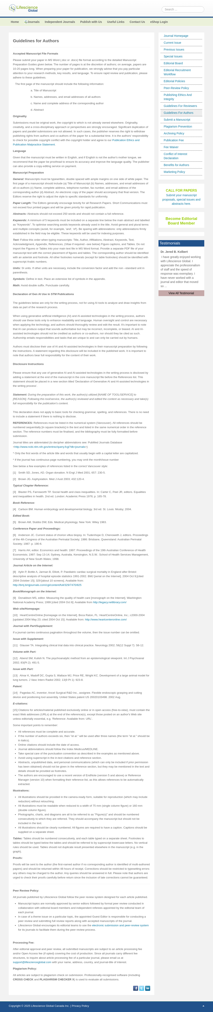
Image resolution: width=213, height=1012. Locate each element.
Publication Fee (174, 140)
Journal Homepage (176, 35)
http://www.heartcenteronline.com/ (106, 619)
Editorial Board (173, 63)
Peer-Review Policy (176, 88)
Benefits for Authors (176, 165)
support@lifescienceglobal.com (32, 962)
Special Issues (173, 56)
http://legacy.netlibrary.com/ (109, 602)
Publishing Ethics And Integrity (178, 97)
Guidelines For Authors (178, 112)
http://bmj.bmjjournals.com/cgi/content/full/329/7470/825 (47, 585)
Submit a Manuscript (177, 119)
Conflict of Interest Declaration (175, 156)
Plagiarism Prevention (178, 126)
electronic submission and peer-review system (120, 925)
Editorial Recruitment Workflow (177, 72)
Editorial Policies (174, 81)
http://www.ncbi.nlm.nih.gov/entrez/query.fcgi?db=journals (50, 446)
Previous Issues (174, 49)
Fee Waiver (171, 147)
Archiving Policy (174, 133)
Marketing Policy (174, 172)
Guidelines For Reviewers (180, 106)
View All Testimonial (181, 293)
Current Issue (172, 42)
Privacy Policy (80, 1005)
